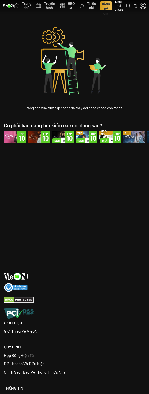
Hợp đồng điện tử (19, 355)
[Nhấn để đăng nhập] (143, 6)
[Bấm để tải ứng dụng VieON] (135, 6)
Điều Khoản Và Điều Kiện (24, 364)
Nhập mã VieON (119, 6)
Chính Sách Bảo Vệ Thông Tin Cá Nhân (35, 372)
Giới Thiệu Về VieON (20, 331)
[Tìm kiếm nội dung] (128, 6)
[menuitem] (23, 6)
